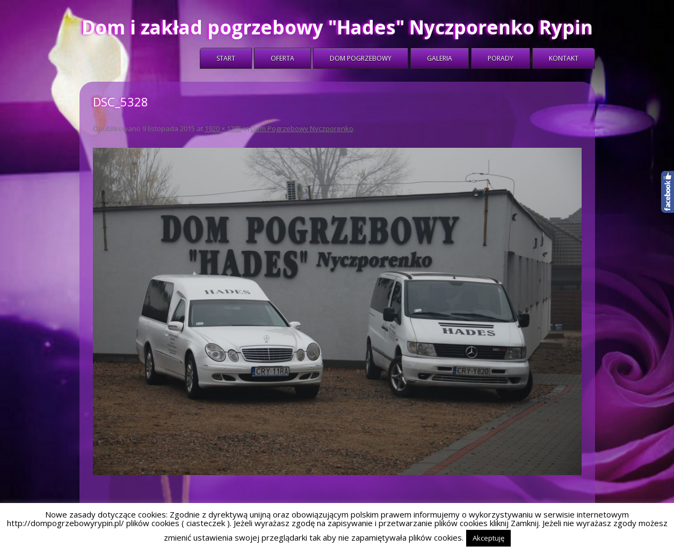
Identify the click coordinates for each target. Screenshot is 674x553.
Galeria (439, 58)
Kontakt (563, 58)
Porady (500, 58)
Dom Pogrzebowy (361, 58)
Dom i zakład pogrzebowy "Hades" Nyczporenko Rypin (337, 27)
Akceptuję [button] (488, 538)
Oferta (282, 58)
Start (225, 58)
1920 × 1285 (223, 128)
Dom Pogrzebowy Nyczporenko (302, 128)
